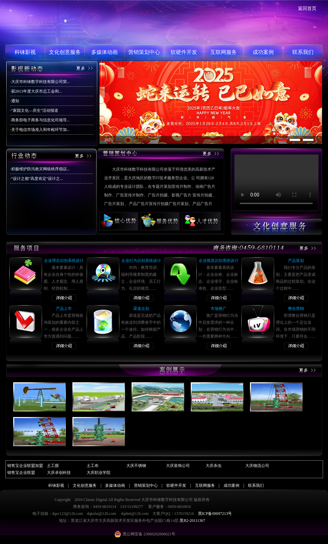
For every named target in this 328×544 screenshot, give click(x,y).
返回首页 (307, 8)
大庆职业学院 (98, 472)
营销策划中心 (144, 52)
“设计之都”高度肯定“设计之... (37, 178)
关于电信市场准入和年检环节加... (40, 129)
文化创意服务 (65, 52)
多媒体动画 (104, 52)
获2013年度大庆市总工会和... (36, 91)
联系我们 (302, 52)
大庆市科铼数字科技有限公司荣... (40, 81)
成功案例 (263, 52)
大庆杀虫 (214, 465)
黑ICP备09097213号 (215, 513)
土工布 (93, 465)
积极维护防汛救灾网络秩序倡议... (40, 169)
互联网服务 (223, 52)
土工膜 (53, 465)
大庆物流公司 (257, 465)
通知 (15, 101)
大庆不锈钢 (136, 465)
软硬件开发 (184, 52)
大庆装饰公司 (178, 465)
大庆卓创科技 (59, 472)
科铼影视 (25, 52)
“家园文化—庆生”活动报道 (35, 110)
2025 (108, 140)
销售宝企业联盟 (21, 472)
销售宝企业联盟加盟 (25, 465)
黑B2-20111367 (192, 520)
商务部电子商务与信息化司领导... (40, 120)
